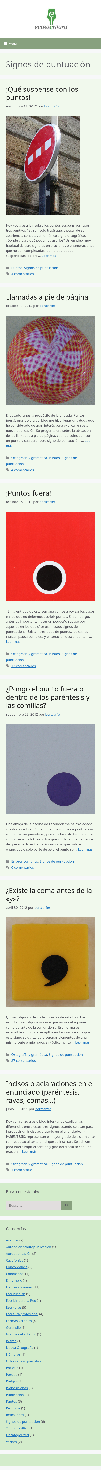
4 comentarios (22, 274)
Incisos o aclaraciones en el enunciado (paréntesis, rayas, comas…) (50, 1092)
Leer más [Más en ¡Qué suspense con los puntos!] (49, 255)
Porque (11, 1374)
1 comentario (21, 1169)
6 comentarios (22, 867)
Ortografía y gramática (29, 457)
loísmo (11, 1341)
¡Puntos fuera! (28, 493)
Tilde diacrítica (17, 1428)
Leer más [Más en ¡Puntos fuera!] (13, 641)
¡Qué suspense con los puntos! (42, 93)
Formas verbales (19, 1320)
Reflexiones (15, 1414)
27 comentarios (23, 1060)
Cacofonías (14, 1260)
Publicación (15, 1394)
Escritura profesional (22, 1314)
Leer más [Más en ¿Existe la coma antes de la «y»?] (82, 1042)
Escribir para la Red (21, 1300)
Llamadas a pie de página (47, 297)
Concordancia (16, 1267)
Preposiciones (17, 1388)
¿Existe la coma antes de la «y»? (49, 894)
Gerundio (13, 1327)
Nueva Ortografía (19, 1347)
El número (14, 1280)
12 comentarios (23, 666)
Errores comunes (24, 861)
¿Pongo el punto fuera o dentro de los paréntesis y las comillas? (48, 697)
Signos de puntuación (41, 267)
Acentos (12, 1240)
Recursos (13, 1408)
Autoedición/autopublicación (28, 1247)
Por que (12, 1367)
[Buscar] (66, 1205)
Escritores (13, 1307)
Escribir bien (15, 1294)
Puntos (16, 267)
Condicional (15, 1273)
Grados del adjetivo (21, 1334)
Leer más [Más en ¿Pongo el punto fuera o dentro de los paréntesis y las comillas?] (85, 849)
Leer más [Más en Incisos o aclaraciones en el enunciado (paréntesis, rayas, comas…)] (29, 1151)
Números (13, 1354)
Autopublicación (18, 1253)
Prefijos (12, 1381)
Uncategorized (17, 1435)
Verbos (11, 1441)
